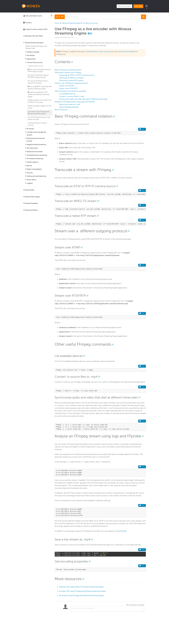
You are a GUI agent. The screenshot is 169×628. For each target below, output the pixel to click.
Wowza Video (29, 190)
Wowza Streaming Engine (34, 43)
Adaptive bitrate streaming (36, 144)
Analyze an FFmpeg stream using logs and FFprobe (75, 102)
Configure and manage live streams (36, 133)
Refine (59, 17)
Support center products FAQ (36, 29)
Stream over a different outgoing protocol (71, 83)
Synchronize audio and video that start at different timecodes (83, 99)
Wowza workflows (31, 210)
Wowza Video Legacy (32, 197)
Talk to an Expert (124, 6)
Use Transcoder (32, 148)
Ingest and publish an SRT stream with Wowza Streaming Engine (38, 94)
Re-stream (30, 129)
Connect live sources (34, 62)
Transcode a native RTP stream (71, 80)
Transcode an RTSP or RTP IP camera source (77, 75)
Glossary (28, 22)
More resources (61, 110)
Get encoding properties (69, 107)
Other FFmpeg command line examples (70, 91)
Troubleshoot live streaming (37, 155)
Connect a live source (35, 66)
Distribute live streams (35, 151)
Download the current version (98, 52)
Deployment (31, 59)
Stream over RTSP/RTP (68, 88)
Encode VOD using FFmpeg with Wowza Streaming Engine (82, 591)
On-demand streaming (35, 158)
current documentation (126, 52)
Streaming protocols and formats (36, 139)
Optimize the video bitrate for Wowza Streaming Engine (81, 587)
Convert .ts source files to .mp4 (71, 96)
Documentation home (34, 16)
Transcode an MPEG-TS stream (71, 78)
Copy (142, 129)
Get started (31, 55)
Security (30, 173)
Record (29, 166)
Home (57, 23)
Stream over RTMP (66, 86)
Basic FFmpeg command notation (68, 70)
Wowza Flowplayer (31, 203)
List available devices (67, 94)
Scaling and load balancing (36, 176)
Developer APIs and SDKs (33, 36)
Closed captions (32, 162)
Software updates (33, 52)
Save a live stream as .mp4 (69, 104)
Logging (30, 183)
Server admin (31, 180)
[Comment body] (107, 609)
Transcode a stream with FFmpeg (68, 73)
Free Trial (138, 6)
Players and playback (34, 169)
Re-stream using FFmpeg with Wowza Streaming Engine (81, 595)
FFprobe (123, 531)
